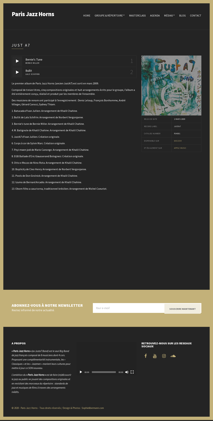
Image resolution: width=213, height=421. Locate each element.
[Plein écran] (132, 373)
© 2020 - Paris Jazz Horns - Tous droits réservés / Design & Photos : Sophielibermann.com (58, 408)
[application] (106, 359)
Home (86, 15)
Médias (168, 15)
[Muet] (126, 373)
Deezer (178, 141)
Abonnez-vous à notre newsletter (47, 305)
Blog (182, 15)
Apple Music (180, 148)
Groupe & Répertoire (109, 15)
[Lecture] (81, 373)
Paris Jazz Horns (33, 14)
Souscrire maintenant (182, 308)
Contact (195, 15)
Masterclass (137, 15)
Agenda (155, 15)
